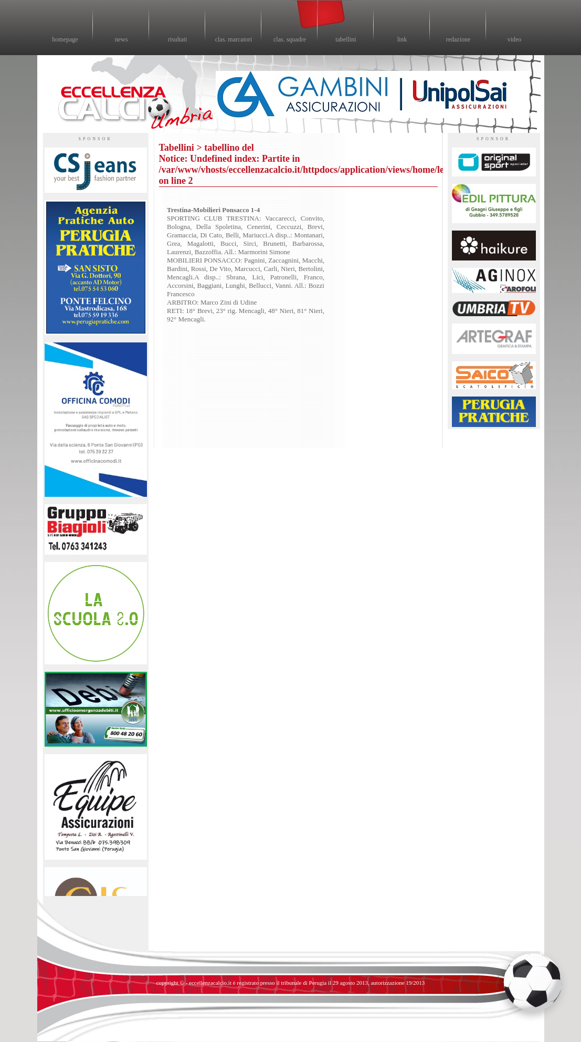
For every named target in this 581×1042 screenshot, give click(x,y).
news (121, 39)
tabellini (345, 39)
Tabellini (176, 147)
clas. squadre (289, 39)
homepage (65, 39)
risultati (177, 39)
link (402, 39)
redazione (458, 39)
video (515, 39)
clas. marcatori (233, 39)
